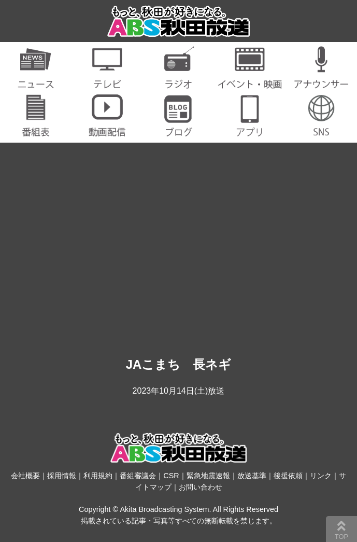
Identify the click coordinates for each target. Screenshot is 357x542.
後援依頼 (288, 475)
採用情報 (61, 475)
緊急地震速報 (208, 475)
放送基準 (251, 475)
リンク (321, 475)
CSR (171, 475)
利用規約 (97, 475)
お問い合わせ (200, 487)
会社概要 (25, 475)
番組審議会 (138, 475)
